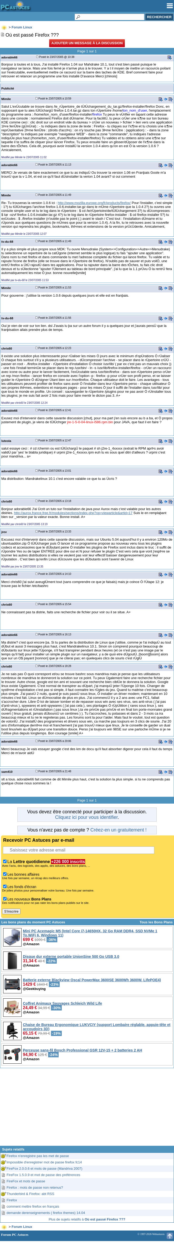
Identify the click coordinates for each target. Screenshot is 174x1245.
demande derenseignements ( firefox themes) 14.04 (46, 1213)
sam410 (7, 771)
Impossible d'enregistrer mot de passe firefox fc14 (44, 1162)
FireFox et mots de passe (26, 1181)
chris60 (6, 348)
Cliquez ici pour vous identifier (86, 817)
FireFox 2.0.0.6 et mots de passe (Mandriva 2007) (44, 1169)
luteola (6, 440)
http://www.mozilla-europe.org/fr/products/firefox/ (94, 203)
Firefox (12, 1200)
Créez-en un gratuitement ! (118, 830)
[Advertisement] (87, 1109)
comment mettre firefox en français (33, 1206)
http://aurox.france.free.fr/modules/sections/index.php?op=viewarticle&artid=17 (73, 513)
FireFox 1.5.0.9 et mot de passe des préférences (43, 1175)
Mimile (6, 99)
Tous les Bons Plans (156, 922)
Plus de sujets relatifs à (87, 1219)
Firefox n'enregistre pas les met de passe (38, 1156)
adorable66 (9, 57)
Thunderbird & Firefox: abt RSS (30, 1194)
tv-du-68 (7, 241)
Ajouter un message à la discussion (86, 43)
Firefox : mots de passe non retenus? (35, 1187)
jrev (4, 532)
